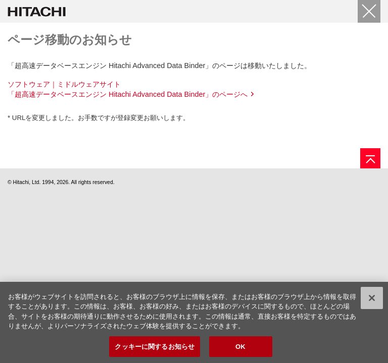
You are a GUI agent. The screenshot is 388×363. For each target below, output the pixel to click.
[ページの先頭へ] (370, 158)
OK (240, 348)
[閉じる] (369, 11)
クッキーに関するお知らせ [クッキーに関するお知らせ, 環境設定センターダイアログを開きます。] (155, 348)
